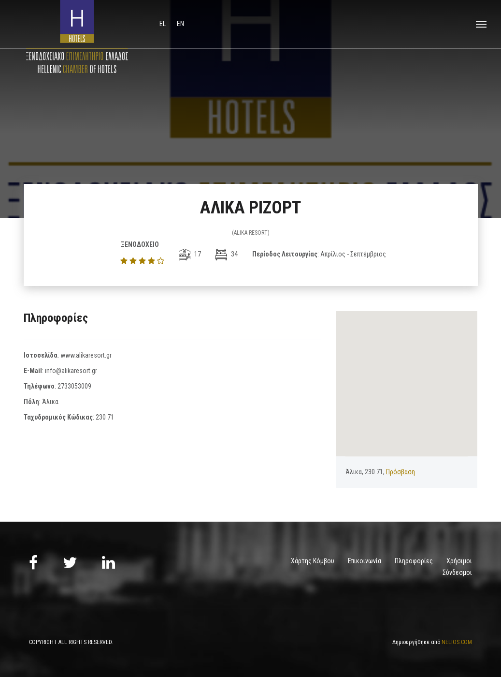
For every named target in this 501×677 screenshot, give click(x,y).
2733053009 (74, 386)
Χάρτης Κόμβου (312, 561)
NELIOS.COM (457, 642)
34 (226, 254)
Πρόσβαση (400, 472)
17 (190, 254)
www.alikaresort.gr (86, 355)
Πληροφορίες (414, 561)
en (180, 24)
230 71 (105, 417)
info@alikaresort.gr (71, 371)
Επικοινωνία (364, 561)
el (163, 24)
